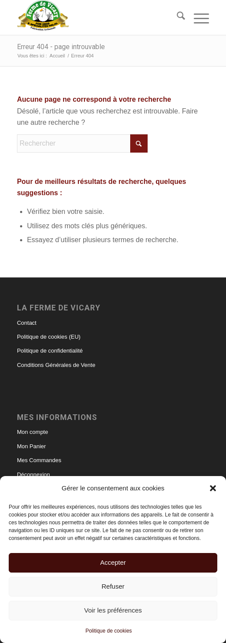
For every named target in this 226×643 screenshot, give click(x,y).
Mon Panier (31, 446)
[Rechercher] (176, 17)
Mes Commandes (39, 460)
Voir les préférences (113, 610)
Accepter (113, 562)
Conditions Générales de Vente (56, 365)
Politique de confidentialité (50, 350)
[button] (213, 488)
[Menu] (197, 17)
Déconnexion (33, 474)
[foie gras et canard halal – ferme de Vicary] (94, 17)
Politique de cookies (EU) (49, 336)
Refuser (113, 586)
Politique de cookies (108, 631)
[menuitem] (176, 17)
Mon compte (32, 432)
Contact (27, 323)
